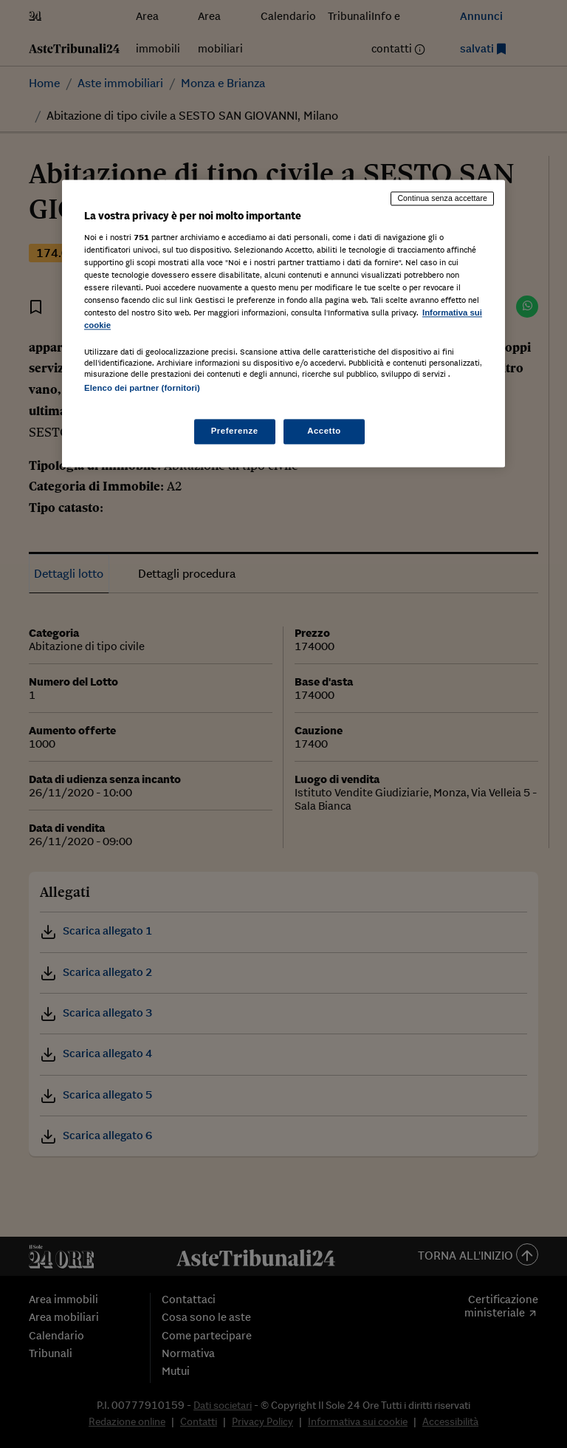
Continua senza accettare (442, 198)
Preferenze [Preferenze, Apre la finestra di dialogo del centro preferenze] (234, 431)
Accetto (324, 431)
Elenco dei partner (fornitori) (142, 387)
